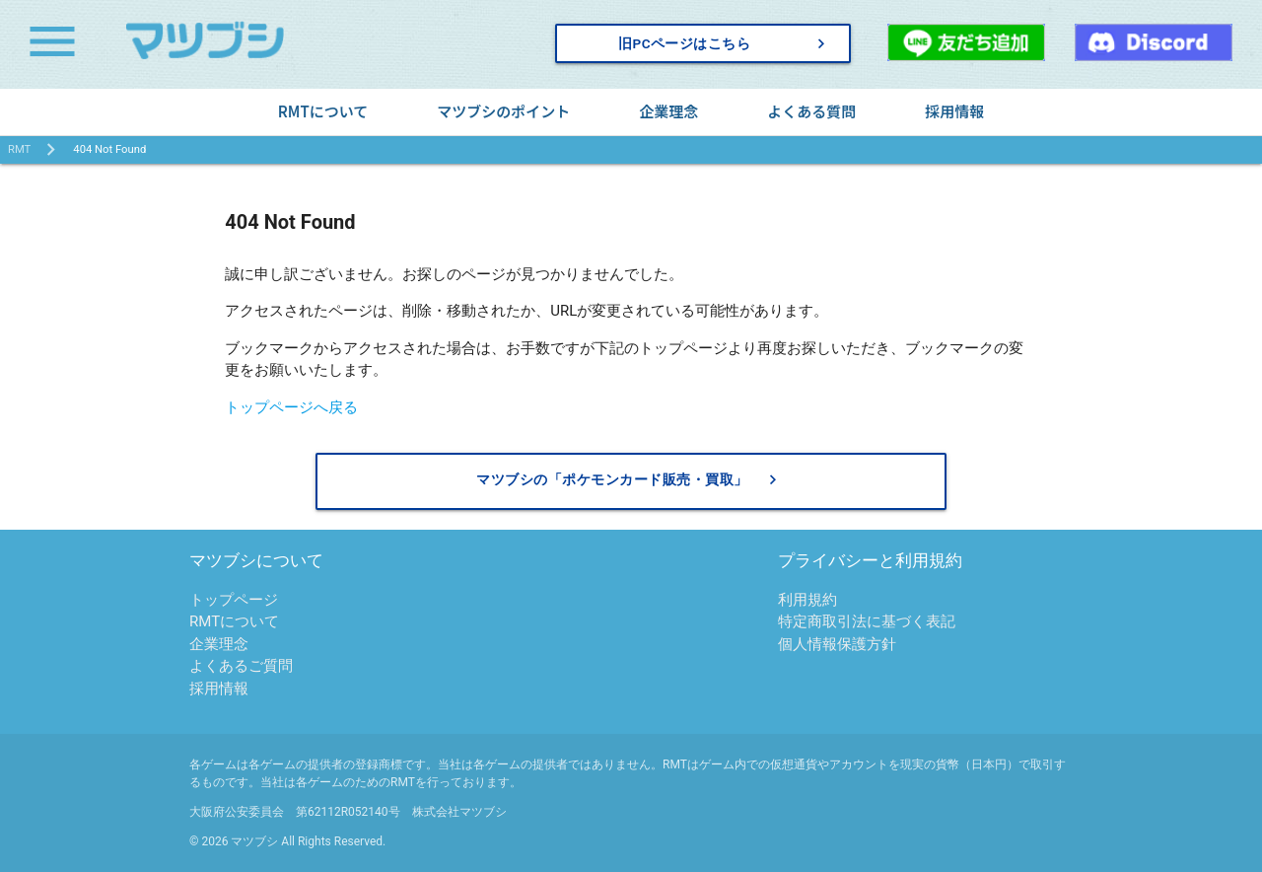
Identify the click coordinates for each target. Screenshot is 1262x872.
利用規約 (807, 600)
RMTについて (323, 111)
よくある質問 (811, 111)
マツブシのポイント (503, 111)
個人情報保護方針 (837, 644)
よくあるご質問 (241, 666)
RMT (19, 149)
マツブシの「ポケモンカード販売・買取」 (629, 480)
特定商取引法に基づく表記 (866, 621)
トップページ (233, 600)
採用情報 (954, 111)
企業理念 (668, 111)
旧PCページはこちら (724, 43)
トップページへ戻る (291, 407)
